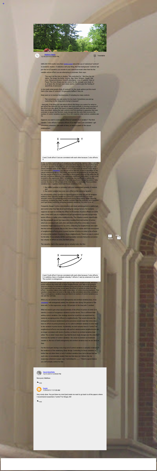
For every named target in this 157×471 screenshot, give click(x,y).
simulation (56, 171)
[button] (3, 4)
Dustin (45, 388)
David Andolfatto (49, 372)
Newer (110, 237)
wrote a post (68, 64)
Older (118, 237)
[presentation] (110, 236)
